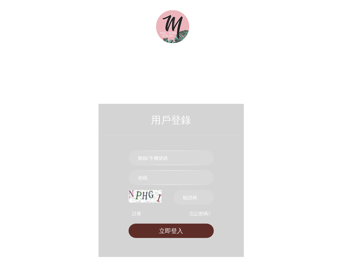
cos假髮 (270, 62)
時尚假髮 (77, 62)
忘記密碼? (199, 213)
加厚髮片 (144, 62)
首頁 (11, 62)
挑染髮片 (176, 62)
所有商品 (40, 62)
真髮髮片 (112, 62)
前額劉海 (239, 62)
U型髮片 (207, 62)
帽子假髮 (301, 62)
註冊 (136, 213)
